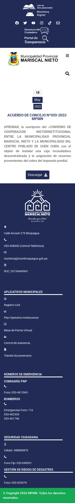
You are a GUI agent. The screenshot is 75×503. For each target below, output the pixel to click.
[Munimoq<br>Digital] (30, 14)
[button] (67, 55)
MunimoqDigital (43, 13)
